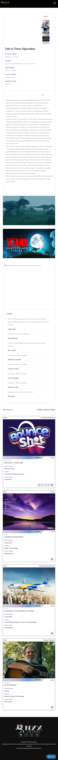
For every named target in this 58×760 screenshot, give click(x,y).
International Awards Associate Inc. (33, 748)
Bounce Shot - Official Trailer (13, 463)
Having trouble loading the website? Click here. (22, 265)
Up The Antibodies (10, 685)
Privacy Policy (48, 744)
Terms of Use (41, 744)
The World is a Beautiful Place (13, 537)
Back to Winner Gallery (46, 410)
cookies (30, 746)
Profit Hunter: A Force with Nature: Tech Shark (19, 611)
